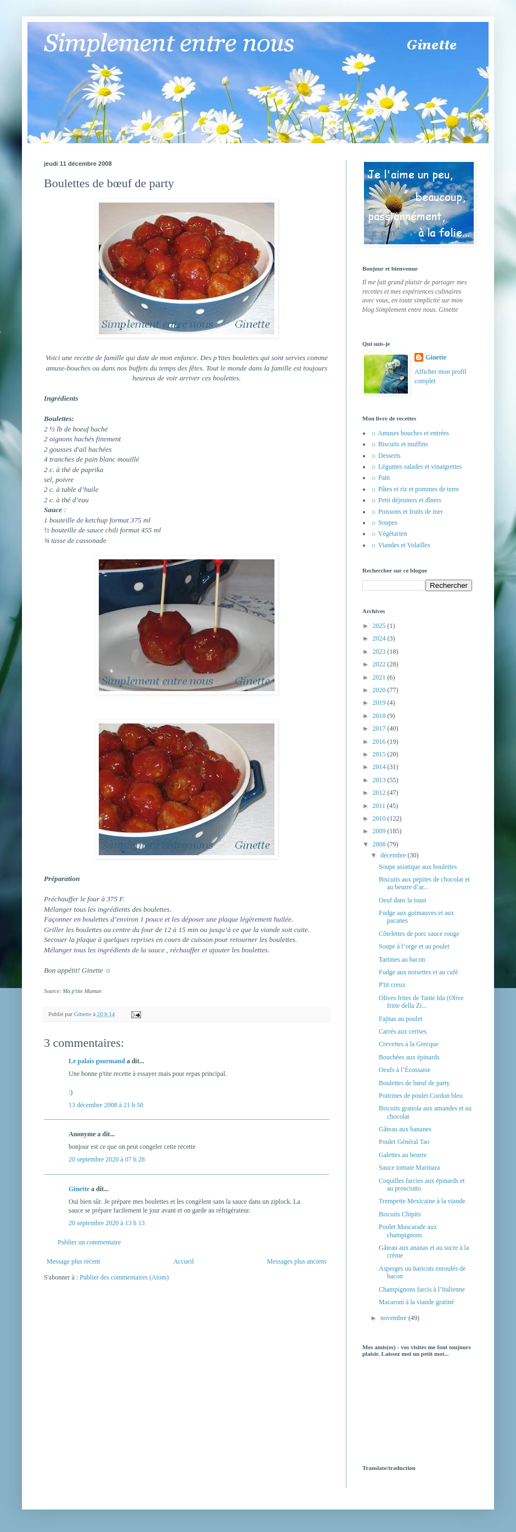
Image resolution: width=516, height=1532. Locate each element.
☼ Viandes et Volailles (400, 545)
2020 (380, 690)
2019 (380, 702)
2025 (380, 626)
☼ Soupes (384, 522)
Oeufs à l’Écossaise (404, 1070)
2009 (380, 831)
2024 (380, 638)
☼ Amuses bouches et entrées (410, 433)
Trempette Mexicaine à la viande (422, 1201)
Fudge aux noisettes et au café (418, 972)
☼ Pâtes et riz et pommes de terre (415, 489)
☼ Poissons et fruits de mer (407, 511)
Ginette (79, 1189)
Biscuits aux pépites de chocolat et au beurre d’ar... (424, 883)
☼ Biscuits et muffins (399, 444)
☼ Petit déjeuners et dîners (406, 500)
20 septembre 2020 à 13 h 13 (107, 1223)
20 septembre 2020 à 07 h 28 (107, 1159)
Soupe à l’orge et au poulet (414, 946)
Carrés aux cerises (403, 1031)
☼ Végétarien (389, 533)
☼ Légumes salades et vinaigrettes (416, 466)
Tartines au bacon (402, 959)
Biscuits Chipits (399, 1214)
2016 (380, 741)
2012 (380, 792)
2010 (380, 818)
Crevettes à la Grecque (409, 1044)
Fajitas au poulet (400, 1019)
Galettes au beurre (403, 1155)
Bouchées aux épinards (409, 1057)
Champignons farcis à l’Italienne (422, 1289)
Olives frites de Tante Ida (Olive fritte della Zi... (421, 1001)
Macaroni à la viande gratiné (416, 1302)
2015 (380, 754)
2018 (380, 716)
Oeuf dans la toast (402, 900)
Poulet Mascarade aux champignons (408, 1230)
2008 (380, 844)
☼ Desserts (386, 455)
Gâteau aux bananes (405, 1129)
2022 (380, 664)
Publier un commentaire (89, 1242)
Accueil (183, 1261)
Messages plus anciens (297, 1261)
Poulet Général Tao (404, 1142)
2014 (380, 767)
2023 (380, 651)
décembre (394, 855)
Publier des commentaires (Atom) (124, 1277)
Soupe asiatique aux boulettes (418, 867)
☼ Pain (380, 477)
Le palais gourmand (97, 1061)
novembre (394, 1318)
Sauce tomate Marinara (409, 1167)
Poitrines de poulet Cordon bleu (421, 1095)
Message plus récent (73, 1261)
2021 (380, 677)
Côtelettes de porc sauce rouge (419, 934)
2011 (380, 806)
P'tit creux (392, 985)
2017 (380, 728)
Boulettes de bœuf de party (414, 1083)
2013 (380, 780)
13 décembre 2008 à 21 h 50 (106, 1105)
